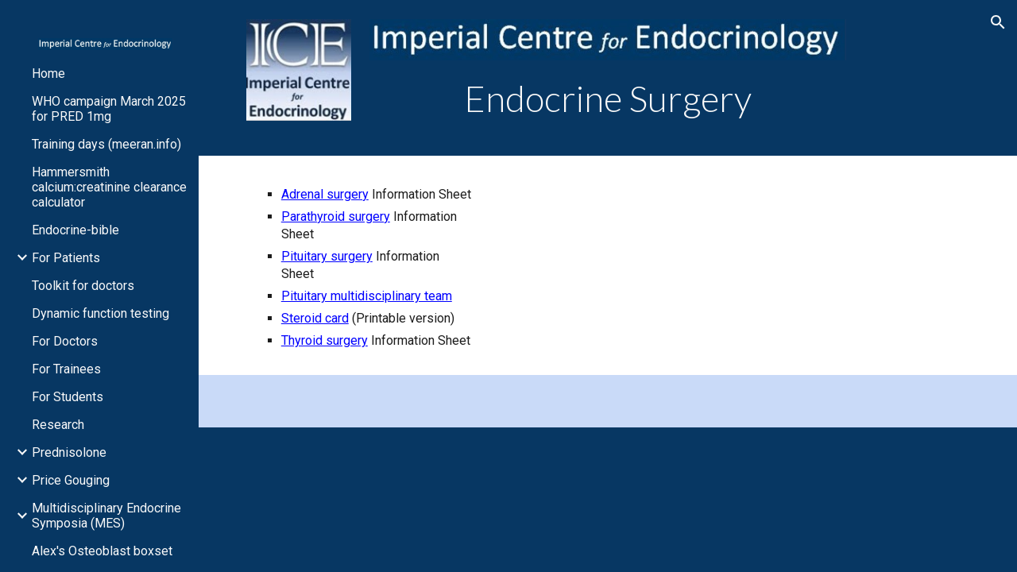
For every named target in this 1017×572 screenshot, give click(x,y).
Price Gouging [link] (71, 480)
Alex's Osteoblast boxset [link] (102, 550)
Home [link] (48, 73)
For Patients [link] (66, 257)
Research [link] (58, 424)
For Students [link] (67, 396)
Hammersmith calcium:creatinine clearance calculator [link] (109, 187)
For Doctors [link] (65, 341)
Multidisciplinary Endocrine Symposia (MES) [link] (106, 515)
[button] (998, 22)
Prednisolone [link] (69, 452)
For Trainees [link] (66, 369)
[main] (607, 98)
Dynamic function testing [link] (100, 313)
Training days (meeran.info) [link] (106, 144)
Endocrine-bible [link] (75, 230)
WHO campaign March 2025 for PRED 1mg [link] (109, 109)
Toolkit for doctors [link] (83, 285)
